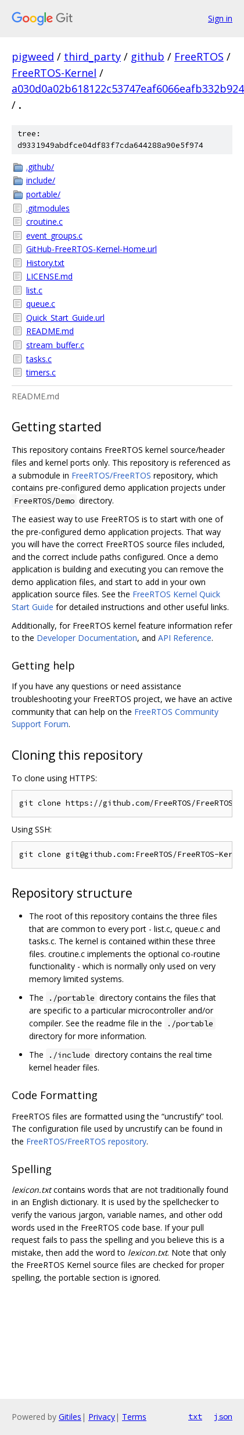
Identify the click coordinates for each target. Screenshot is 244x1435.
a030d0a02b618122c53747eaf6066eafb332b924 (128, 88)
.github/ (40, 166)
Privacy (101, 1416)
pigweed (33, 56)
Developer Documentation (87, 637)
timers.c (41, 372)
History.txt (45, 262)
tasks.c (39, 358)
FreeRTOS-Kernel (54, 73)
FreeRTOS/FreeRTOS (111, 475)
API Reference (184, 637)
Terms (134, 1416)
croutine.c (44, 221)
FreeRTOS (199, 56)
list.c (34, 290)
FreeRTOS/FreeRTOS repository (86, 1141)
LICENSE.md (49, 276)
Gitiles (70, 1416)
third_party (92, 56)
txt (195, 1416)
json (223, 1416)
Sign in (220, 18)
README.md (50, 330)
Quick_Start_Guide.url (65, 317)
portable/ (43, 194)
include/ (40, 180)
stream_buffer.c (55, 344)
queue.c (40, 303)
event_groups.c (54, 235)
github (147, 56)
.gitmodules (48, 208)
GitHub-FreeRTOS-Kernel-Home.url (91, 248)
